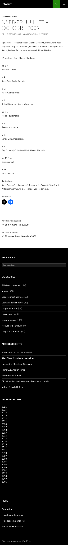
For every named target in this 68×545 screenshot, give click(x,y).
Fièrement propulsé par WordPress (16, 541)
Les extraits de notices (12, 302)
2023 (4, 415)
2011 (4, 450)
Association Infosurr (36, 34)
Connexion (7, 509)
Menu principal (64, 4)
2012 (4, 447)
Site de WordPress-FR (12, 526)
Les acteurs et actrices (12, 296)
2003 (4, 467)
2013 (4, 444)
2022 (4, 418)
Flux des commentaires (13, 520)
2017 (4, 432)
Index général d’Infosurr (13, 387)
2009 (4, 455)
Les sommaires (9, 16)
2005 (4, 461)
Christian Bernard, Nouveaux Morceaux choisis (25, 381)
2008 (4, 458)
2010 (4, 453)
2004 (4, 464)
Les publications (10, 308)
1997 (4, 479)
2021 (4, 421)
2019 (4, 427)
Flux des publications (12, 515)
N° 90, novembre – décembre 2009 (34, 234)
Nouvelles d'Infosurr (12, 325)
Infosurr (7, 4)
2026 (4, 406)
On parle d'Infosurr (11, 331)
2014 (4, 441)
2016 (4, 435)
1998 (4, 476)
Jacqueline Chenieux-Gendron (17, 364)
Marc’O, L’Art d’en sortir (13, 369)
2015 (4, 438)
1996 (4, 481)
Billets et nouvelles (11, 285)
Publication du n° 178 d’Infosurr (18, 352)
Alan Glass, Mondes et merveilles (18, 358)
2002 (4, 470)
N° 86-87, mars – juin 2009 (34, 222)
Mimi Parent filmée (11, 375)
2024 (4, 412)
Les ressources (9, 314)
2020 (4, 424)
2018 (4, 429)
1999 (4, 473)
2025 (4, 409)
